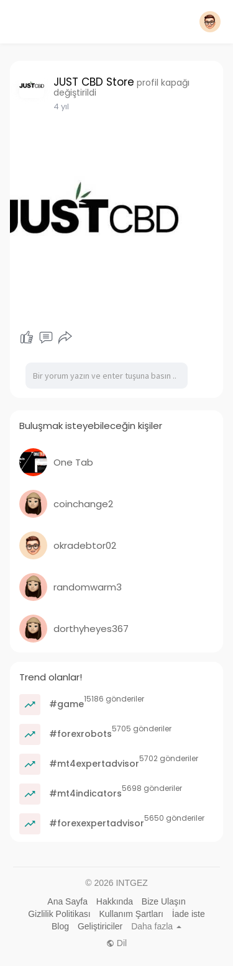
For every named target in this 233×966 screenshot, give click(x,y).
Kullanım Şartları (131, 914)
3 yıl (60, 106)
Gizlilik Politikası (59, 914)
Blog (60, 926)
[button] (210, 21)
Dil (116, 943)
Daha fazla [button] (156, 926)
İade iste (188, 914)
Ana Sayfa (67, 901)
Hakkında (114, 901)
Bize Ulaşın (164, 901)
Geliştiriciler (100, 926)
